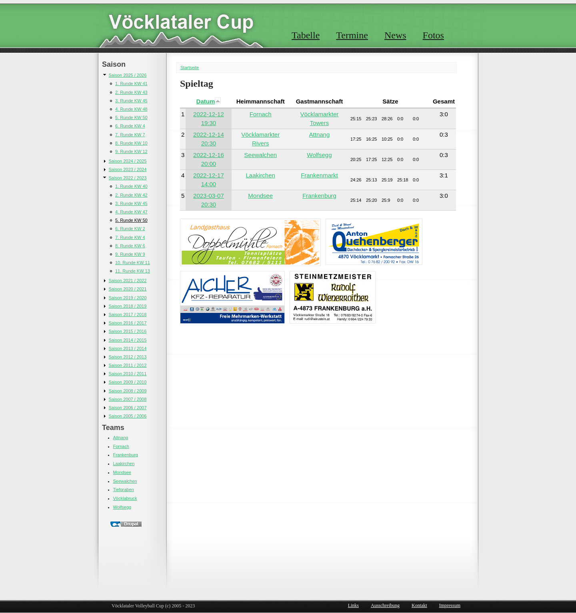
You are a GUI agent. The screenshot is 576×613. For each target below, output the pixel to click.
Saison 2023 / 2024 (128, 169)
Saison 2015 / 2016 (128, 331)
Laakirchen (124, 463)
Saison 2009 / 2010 (128, 382)
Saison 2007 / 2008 (128, 399)
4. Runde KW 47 (131, 211)
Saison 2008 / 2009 (128, 390)
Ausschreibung (385, 605)
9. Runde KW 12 (131, 151)
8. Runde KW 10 (131, 143)
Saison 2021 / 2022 (128, 280)
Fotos (433, 35)
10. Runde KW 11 (132, 262)
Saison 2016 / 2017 (128, 322)
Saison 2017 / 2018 (128, 314)
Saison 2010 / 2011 (128, 373)
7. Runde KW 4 (130, 237)
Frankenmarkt (319, 175)
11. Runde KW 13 (132, 271)
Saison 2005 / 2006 (128, 416)
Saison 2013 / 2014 (128, 348)
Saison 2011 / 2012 (128, 365)
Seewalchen (125, 481)
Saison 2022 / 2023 (128, 177)
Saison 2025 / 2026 (128, 75)
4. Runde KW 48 (131, 109)
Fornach (121, 446)
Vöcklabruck (125, 498)
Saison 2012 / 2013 (128, 356)
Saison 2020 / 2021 (128, 289)
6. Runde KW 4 (130, 125)
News (395, 35)
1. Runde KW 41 (131, 83)
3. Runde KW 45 (131, 100)
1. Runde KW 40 (131, 186)
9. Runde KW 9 (130, 254)
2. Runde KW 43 (131, 92)
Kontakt (419, 605)
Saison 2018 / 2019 (128, 306)
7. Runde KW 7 (130, 134)
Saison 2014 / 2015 (128, 340)
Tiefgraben (123, 489)
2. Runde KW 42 (131, 195)
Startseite (189, 67)
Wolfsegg (122, 507)
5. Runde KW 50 (131, 117)
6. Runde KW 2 (130, 228)
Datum (208, 101)
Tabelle (306, 35)
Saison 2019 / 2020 (128, 297)
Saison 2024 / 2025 (128, 161)
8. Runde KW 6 (130, 245)
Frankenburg (125, 454)
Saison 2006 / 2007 (128, 407)
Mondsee (122, 472)
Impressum (449, 605)
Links (353, 605)
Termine (352, 35)
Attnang (120, 437)
